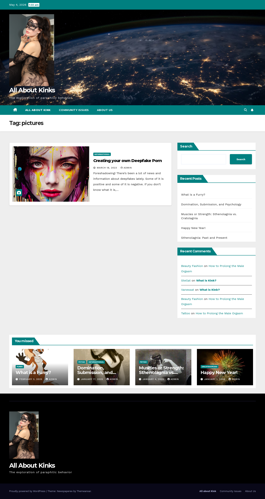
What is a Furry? (193, 194)
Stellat (185, 280)
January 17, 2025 (92, 379)
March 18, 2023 (107, 167)
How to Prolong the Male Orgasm (219, 313)
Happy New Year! (193, 228)
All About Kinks (32, 90)
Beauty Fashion (192, 266)
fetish (81, 362)
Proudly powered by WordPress (27, 491)
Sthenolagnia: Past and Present (204, 237)
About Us (105, 110)
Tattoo (185, 313)
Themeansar (84, 491)
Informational (102, 154)
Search (186, 146)
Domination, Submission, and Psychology (211, 204)
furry (20, 367)
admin (126, 167)
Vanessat (187, 289)
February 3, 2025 (31, 379)
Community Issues (74, 110)
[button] (245, 110)
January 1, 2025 (215, 379)
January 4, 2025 (154, 379)
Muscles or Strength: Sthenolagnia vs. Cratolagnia (161, 372)
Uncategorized (209, 367)
